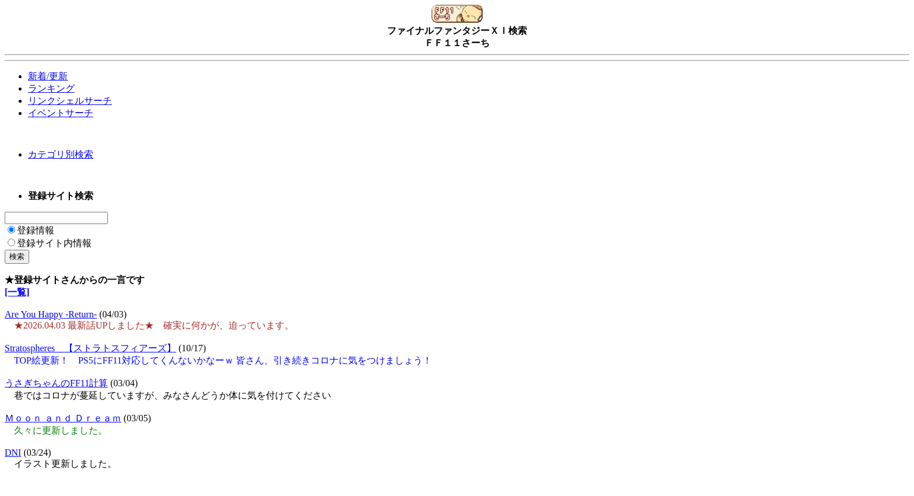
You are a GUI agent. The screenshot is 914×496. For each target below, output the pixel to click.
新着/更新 (48, 76)
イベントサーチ (60, 113)
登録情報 (31, 230)
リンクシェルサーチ (70, 101)
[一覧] (17, 292)
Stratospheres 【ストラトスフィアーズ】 (90, 348)
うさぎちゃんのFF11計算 (56, 383)
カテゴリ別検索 (60, 154)
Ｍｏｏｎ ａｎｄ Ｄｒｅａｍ (63, 418)
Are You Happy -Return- (51, 314)
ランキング (51, 88)
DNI (13, 452)
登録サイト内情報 (50, 243)
